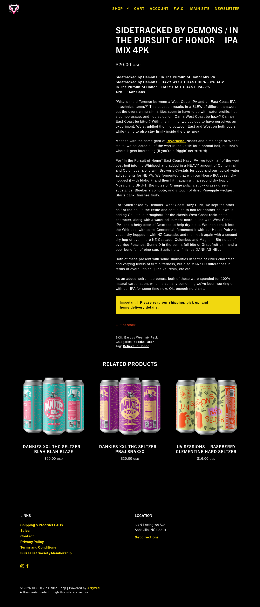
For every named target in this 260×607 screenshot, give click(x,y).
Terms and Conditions (38, 547)
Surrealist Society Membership (46, 553)
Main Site (200, 8)
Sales (25, 531)
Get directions (147, 537)
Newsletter (227, 8)
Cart (139, 8)
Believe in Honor (136, 346)
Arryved (93, 588)
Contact (27, 536)
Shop (117, 8)
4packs (139, 341)
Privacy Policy (32, 542)
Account (159, 8)
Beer (150, 341)
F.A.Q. (179, 8)
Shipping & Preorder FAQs (41, 525)
